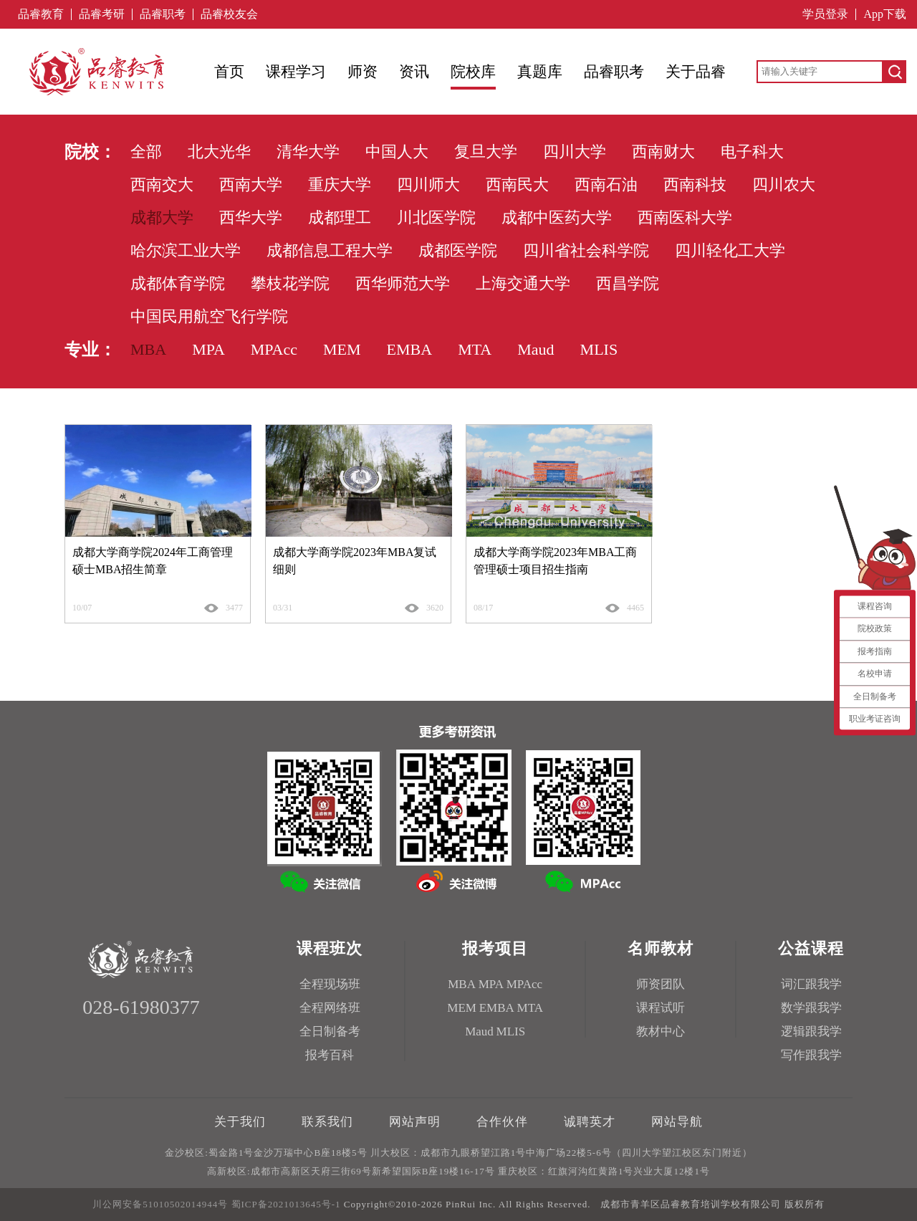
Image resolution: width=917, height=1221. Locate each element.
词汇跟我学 (811, 984)
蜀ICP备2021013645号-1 (286, 1204)
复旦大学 (485, 152)
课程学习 (296, 71)
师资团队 (660, 984)
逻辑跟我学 (811, 1031)
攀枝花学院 (290, 283)
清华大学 (308, 152)
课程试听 (660, 1008)
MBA (148, 349)
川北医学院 (436, 217)
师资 (362, 71)
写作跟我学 (811, 1055)
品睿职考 (163, 14)
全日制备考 (329, 1031)
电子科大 (752, 152)
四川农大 (783, 184)
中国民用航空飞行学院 (209, 316)
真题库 (539, 71)
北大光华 (219, 152)
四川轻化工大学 (730, 250)
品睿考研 (102, 14)
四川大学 (574, 152)
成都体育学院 (177, 283)
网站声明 (415, 1122)
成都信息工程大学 (330, 250)
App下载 (884, 14)
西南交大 (161, 184)
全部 (146, 152)
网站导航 (677, 1122)
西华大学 (250, 217)
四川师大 (428, 184)
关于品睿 (696, 71)
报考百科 (329, 1055)
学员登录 (825, 14)
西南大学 (250, 184)
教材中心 (660, 1031)
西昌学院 (627, 283)
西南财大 (663, 152)
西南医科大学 (685, 217)
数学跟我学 (811, 1008)
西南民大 (517, 184)
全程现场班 (329, 984)
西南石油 (606, 184)
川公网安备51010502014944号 (160, 1204)
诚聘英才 (589, 1122)
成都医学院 (457, 250)
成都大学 (161, 217)
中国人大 (396, 152)
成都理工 (339, 217)
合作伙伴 (502, 1122)
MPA (208, 349)
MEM (342, 349)
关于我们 (240, 1122)
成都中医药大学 (556, 217)
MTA (474, 349)
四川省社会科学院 (586, 250)
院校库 (473, 71)
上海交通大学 (523, 283)
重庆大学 (339, 184)
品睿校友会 (229, 14)
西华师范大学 (402, 283)
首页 (229, 71)
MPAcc (274, 349)
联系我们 (327, 1122)
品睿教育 (41, 14)
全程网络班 (329, 1008)
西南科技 (694, 184)
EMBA (410, 349)
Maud (535, 349)
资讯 (414, 71)
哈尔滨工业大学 (185, 250)
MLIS (599, 349)
